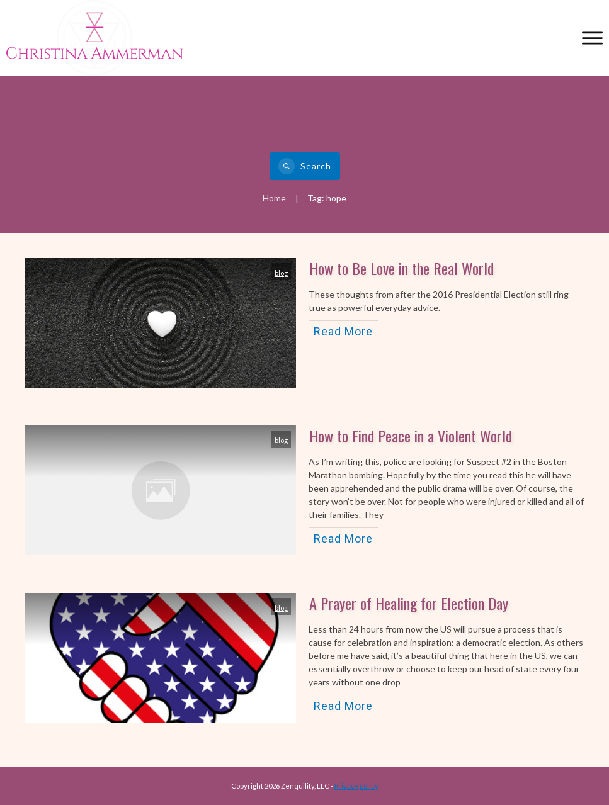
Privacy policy (356, 786)
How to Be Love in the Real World (401, 268)
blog (281, 273)
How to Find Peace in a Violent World (410, 435)
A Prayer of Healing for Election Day (408, 603)
